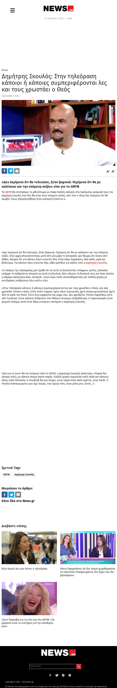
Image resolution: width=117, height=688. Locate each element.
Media (5, 70)
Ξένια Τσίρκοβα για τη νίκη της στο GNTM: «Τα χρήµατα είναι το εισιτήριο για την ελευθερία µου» (28, 623)
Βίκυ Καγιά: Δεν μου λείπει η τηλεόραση (24, 568)
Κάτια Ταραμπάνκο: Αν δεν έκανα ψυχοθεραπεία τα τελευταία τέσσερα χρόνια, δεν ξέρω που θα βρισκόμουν (87, 572)
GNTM (8, 192)
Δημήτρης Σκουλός (96, 262)
